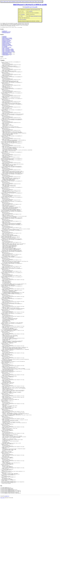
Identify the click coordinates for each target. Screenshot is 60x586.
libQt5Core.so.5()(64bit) (6, 40)
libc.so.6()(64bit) (4, 47)
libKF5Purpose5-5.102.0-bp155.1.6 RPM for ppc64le (30, 4)
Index (2, 1)
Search (41, 1)
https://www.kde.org (23, 19)
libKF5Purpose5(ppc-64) (6, 33)
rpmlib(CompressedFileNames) (7, 53)
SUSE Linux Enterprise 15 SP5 (35, 9)
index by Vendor (18, 1)
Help (38, 1)
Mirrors (36, 1)
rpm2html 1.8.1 (7, 583)
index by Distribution (12, 1)
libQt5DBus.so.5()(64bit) (6, 42)
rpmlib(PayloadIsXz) (5, 55)
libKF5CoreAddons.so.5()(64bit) (7, 39)
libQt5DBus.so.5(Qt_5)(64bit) (6, 43)
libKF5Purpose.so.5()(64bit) (6, 32)
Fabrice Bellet (2, 584)
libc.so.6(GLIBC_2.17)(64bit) (6, 48)
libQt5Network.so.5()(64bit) (6, 45)
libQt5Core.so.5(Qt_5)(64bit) (6, 41)
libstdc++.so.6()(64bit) (5, 49)
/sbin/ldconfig (4, 37)
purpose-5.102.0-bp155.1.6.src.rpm (36, 16)
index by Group (6, 1)
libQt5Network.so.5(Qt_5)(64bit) (7, 46)
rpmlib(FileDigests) (5, 54)
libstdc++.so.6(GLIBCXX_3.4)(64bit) (8, 51)
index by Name (32, 1)
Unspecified (23, 14)
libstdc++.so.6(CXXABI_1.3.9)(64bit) (8, 50)
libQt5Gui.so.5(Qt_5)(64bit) (6, 44)
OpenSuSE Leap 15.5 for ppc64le (31, 6)
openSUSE (30, 11)
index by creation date (25, 1)
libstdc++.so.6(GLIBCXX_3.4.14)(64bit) (8, 52)
